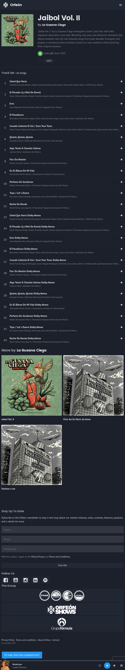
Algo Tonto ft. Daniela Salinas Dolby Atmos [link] (32, 282)
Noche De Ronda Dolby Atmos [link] (25, 338)
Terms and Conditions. (59, 556)
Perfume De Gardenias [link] (21, 181)
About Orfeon (44, 640)
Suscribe (62, 565)
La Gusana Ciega (54, 24)
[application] (62, 665)
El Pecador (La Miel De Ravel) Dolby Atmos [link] (32, 226)
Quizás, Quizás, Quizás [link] (21, 137)
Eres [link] (12, 103)
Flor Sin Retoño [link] (18, 159)
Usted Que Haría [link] (18, 81)
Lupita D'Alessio (19, 667)
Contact (55, 640)
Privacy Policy (8, 640)
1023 (49, 60)
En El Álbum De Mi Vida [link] (22, 170)
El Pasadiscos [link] (17, 114)
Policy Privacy (37, 556)
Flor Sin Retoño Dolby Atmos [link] (25, 271)
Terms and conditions (26, 640)
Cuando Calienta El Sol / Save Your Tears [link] (31, 126)
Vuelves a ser (8, 488)
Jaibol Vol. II (7, 419)
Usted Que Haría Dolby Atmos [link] (25, 215)
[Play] (107, 665)
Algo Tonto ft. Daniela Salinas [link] (25, 148)
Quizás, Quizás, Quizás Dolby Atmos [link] (28, 293)
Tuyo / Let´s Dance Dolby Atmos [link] (26, 327)
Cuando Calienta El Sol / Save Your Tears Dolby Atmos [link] (38, 260)
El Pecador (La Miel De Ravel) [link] (25, 92)
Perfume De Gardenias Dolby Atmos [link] (28, 315)
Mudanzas (17, 664)
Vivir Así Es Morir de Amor (77, 419)
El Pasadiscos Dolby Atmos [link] (24, 248)
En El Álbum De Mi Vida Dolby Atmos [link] (29, 304)
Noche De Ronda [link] (18, 204)
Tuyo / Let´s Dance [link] (19, 193)
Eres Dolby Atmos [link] (19, 237)
